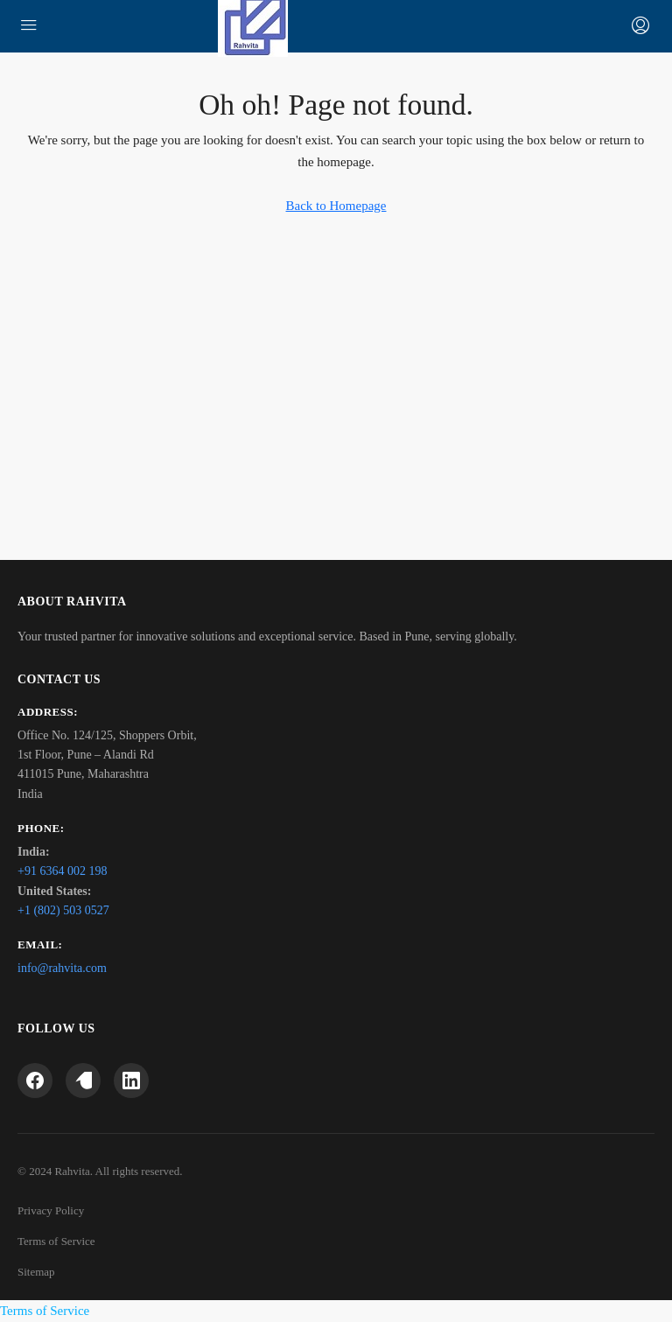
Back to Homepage (336, 206)
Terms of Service (56, 1241)
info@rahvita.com (62, 968)
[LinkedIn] (131, 1080)
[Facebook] (35, 1080)
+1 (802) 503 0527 (63, 910)
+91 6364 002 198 (62, 871)
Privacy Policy (51, 1210)
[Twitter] (83, 1080)
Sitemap (36, 1271)
